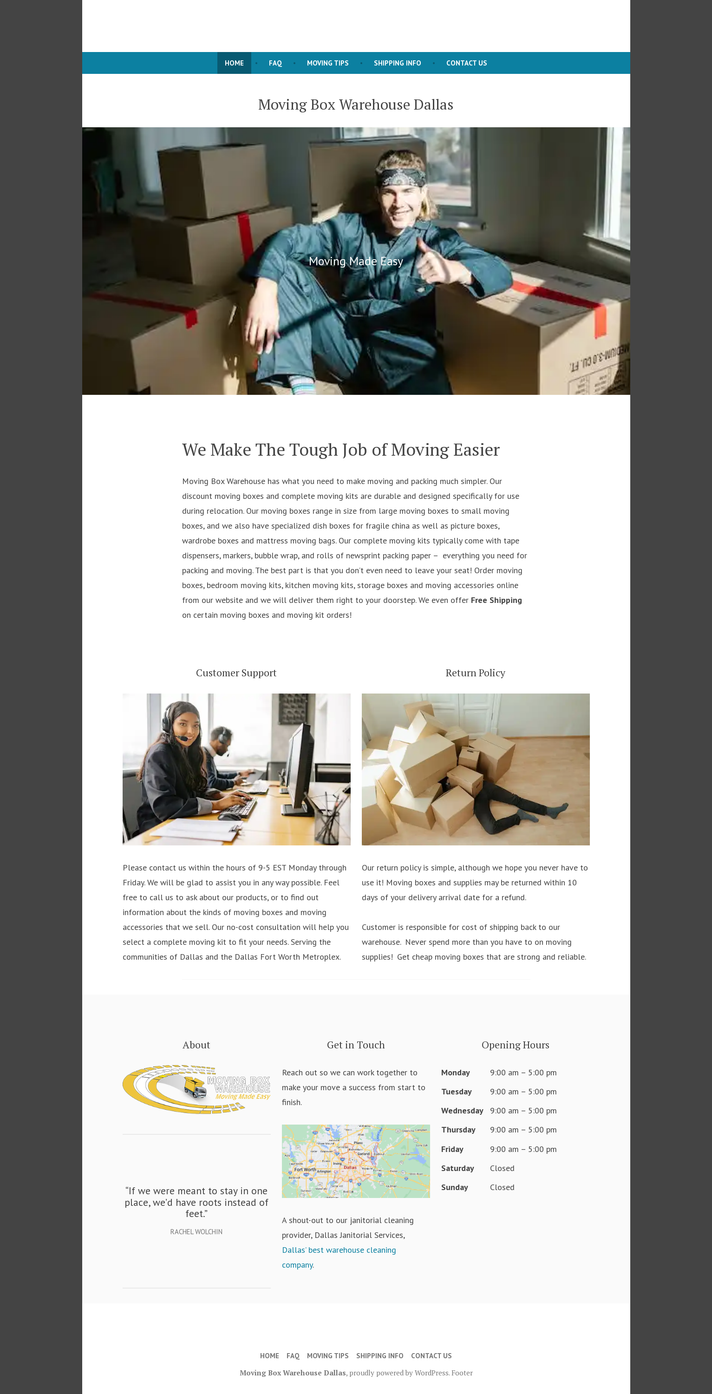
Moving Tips (328, 63)
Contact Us (466, 63)
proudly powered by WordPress (399, 1372)
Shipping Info (397, 63)
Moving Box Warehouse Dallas (293, 1372)
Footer (462, 1372)
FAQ (275, 63)
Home (234, 63)
